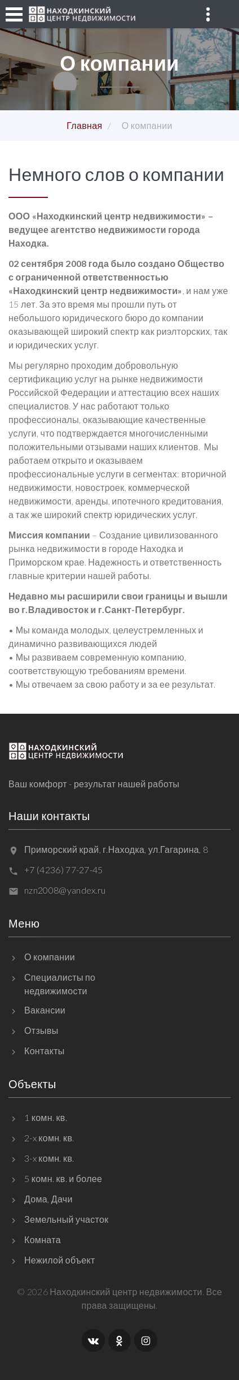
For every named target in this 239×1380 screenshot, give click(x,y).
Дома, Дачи (48, 1198)
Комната (42, 1239)
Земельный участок (66, 1219)
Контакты (44, 1050)
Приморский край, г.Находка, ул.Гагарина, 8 (116, 849)
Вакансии (44, 1009)
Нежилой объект (59, 1259)
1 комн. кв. (45, 1117)
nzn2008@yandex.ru (64, 890)
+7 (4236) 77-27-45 (63, 869)
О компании (49, 956)
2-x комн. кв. (49, 1137)
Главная (84, 125)
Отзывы (41, 1030)
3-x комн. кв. (49, 1158)
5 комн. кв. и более (63, 1178)
